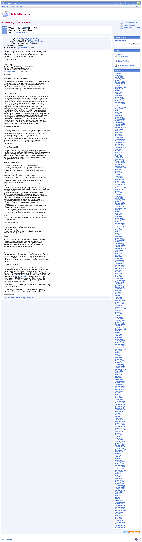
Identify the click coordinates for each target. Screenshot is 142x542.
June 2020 (118, 193)
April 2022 (118, 156)
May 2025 (118, 94)
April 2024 (118, 116)
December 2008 (120, 425)
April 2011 (118, 378)
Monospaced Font (22, 32)
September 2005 (120, 490)
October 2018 (119, 226)
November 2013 (120, 326)
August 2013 (119, 331)
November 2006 (120, 467)
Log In (120, 54)
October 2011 (119, 368)
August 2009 (119, 411)
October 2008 (119, 428)
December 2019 (120, 203)
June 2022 (118, 153)
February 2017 (120, 260)
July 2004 (118, 514)
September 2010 (120, 389)
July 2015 (118, 292)
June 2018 (118, 233)
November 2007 (120, 447)
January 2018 (119, 242)
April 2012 (118, 357)
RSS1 (132, 532)
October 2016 (119, 267)
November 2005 (120, 487)
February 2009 (120, 421)
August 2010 (119, 391)
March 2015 (119, 299)
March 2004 (119, 520)
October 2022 (119, 146)
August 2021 (119, 169)
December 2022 (120, 142)
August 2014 (119, 310)
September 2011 (120, 369)
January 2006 (119, 484)
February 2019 (120, 220)
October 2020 (119, 186)
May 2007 (118, 457)
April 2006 (118, 478)
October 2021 (119, 166)
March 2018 (119, 238)
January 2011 (119, 383)
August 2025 (119, 89)
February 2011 (120, 381)
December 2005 (120, 485)
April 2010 (118, 398)
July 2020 (118, 191)
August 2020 (119, 189)
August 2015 (119, 290)
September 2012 (120, 349)
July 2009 (118, 413)
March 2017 (119, 258)
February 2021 (120, 179)
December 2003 (120, 526)
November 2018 (120, 225)
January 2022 (119, 161)
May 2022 (118, 154)
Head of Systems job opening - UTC (29, 38)
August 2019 (119, 210)
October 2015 (119, 287)
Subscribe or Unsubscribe (127, 65)
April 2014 (118, 317)
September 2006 (120, 470)
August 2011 (119, 371)
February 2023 (120, 139)
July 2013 (118, 332)
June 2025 (118, 92)
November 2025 (120, 84)
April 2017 (118, 257)
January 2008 (119, 443)
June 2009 (118, 415)
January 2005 (119, 504)
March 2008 (119, 440)
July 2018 (118, 231)
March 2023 (119, 137)
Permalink (30, 298)
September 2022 (120, 147)
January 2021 (119, 181)
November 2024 (120, 104)
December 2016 (120, 263)
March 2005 (119, 500)
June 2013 (118, 334)
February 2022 (120, 159)
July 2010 (118, 393)
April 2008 (118, 438)
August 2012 (119, 351)
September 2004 (120, 510)
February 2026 (120, 79)
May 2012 (118, 356)
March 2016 (119, 279)
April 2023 (118, 136)
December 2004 (120, 505)
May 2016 (118, 275)
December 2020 (120, 183)
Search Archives (120, 38)
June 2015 (118, 294)
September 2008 (120, 430)
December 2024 (120, 102)
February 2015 (120, 300)
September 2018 (120, 228)
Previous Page (21, 298)
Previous (25, 27)
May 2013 (118, 336)
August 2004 (119, 512)
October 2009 (119, 408)
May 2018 (118, 235)
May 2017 (118, 255)
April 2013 (118, 337)
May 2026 (118, 74)
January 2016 (119, 282)
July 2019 (118, 211)
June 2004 (118, 515)
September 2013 (120, 329)
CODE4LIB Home (129, 25)
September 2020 (120, 188)
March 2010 (119, 399)
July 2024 (118, 110)
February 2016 (120, 280)
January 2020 (119, 201)
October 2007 (119, 448)
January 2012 (119, 363)
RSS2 (137, 532)
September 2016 (120, 268)
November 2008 (120, 426)
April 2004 (118, 519)
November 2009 (120, 406)
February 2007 (120, 462)
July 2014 (118, 312)
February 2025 (120, 99)
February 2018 (120, 240)
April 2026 (118, 75)
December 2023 (120, 122)
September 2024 (120, 107)
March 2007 (119, 460)
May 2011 (118, 376)
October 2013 (119, 327)
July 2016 (118, 272)
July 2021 (118, 171)
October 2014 (119, 307)
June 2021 (118, 173)
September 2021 (120, 168)
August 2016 (119, 270)
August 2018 (119, 230)
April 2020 (118, 196)
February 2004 (120, 522)
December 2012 (120, 344)
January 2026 (119, 80)
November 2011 (120, 366)
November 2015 (120, 285)
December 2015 (120, 284)
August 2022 (119, 149)
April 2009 (118, 418)
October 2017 (119, 247)
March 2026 (119, 77)
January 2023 (119, 141)
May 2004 (118, 517)
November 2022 (120, 144)
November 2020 (120, 184)
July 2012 (118, 352)
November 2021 (120, 164)
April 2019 (118, 216)
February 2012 (120, 361)
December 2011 (120, 364)
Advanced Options (120, 40)
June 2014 (118, 314)
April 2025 (118, 95)
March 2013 (119, 339)
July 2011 (118, 373)
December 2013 (120, 324)
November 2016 (120, 265)
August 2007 (119, 452)
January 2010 (119, 403)
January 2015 (119, 302)
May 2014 (118, 315)
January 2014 (119, 322)
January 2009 (119, 423)
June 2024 (118, 112)
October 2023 (119, 126)
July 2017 (118, 252)
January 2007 (119, 463)
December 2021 (120, 163)
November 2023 (120, 124)
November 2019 (120, 205)
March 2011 (119, 379)
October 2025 (119, 85)
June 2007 (118, 455)
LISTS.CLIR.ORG (6, 539)
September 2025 (120, 87)
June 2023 (118, 132)
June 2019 (118, 213)
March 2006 (119, 480)
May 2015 (118, 295)
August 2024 (119, 109)
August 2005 (119, 492)
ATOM (126, 532)
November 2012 (120, 346)
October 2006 (119, 468)
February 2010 (120, 401)
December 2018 (120, 223)
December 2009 (120, 405)
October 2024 (119, 105)
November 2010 (120, 386)
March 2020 (119, 198)
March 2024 (119, 117)
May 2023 (118, 134)
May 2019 (118, 215)
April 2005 (118, 499)
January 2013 (119, 342)
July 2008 (118, 433)
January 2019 (119, 221)
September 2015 (120, 289)
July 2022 (118, 151)
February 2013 (120, 341)
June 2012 (118, 354)
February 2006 (120, 482)
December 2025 (120, 82)
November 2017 (120, 245)
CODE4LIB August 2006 (132, 28)
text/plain (24, 47)
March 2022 (119, 158)
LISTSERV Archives (130, 23)
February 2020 (120, 200)
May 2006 (118, 477)
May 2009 (118, 416)
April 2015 (118, 297)
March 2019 (119, 218)
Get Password (123, 56)
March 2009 (119, 420)
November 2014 (120, 305)
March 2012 (119, 359)
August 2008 (119, 431)
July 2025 (118, 90)
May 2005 (118, 497)
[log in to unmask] (33, 40)
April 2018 (118, 237)
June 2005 (118, 495)
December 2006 (120, 465)
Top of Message (9, 298)
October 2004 (119, 509)
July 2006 (118, 473)
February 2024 (120, 119)
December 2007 (120, 445)
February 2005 (120, 502)
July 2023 (118, 131)
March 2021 (119, 178)
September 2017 (120, 248)
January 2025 (119, 100)
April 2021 (118, 176)
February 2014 (120, 321)
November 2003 (120, 527)
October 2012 (119, 347)
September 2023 (120, 127)
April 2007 (118, 458)
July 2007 (118, 453)
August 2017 (119, 250)
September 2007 (120, 450)
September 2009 (120, 410)
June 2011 (118, 374)
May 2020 (118, 195)
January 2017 (119, 262)
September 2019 (120, 208)
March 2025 (119, 97)
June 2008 (118, 435)
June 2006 (118, 475)
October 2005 (119, 489)
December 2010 (120, 384)
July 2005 (118, 494)
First (18, 27)
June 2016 (118, 273)
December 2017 (120, 243)
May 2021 (118, 174)
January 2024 (119, 121)
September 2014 (120, 309)
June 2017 (118, 253)
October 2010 (119, 388)
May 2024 (118, 114)
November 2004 (120, 507)
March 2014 (119, 319)
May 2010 (118, 396)
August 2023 (119, 129)
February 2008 (120, 442)
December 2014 (120, 304)
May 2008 (118, 436)
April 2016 (118, 277)
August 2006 (119, 472)
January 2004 (119, 524)
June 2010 (118, 394)
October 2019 (119, 206)
